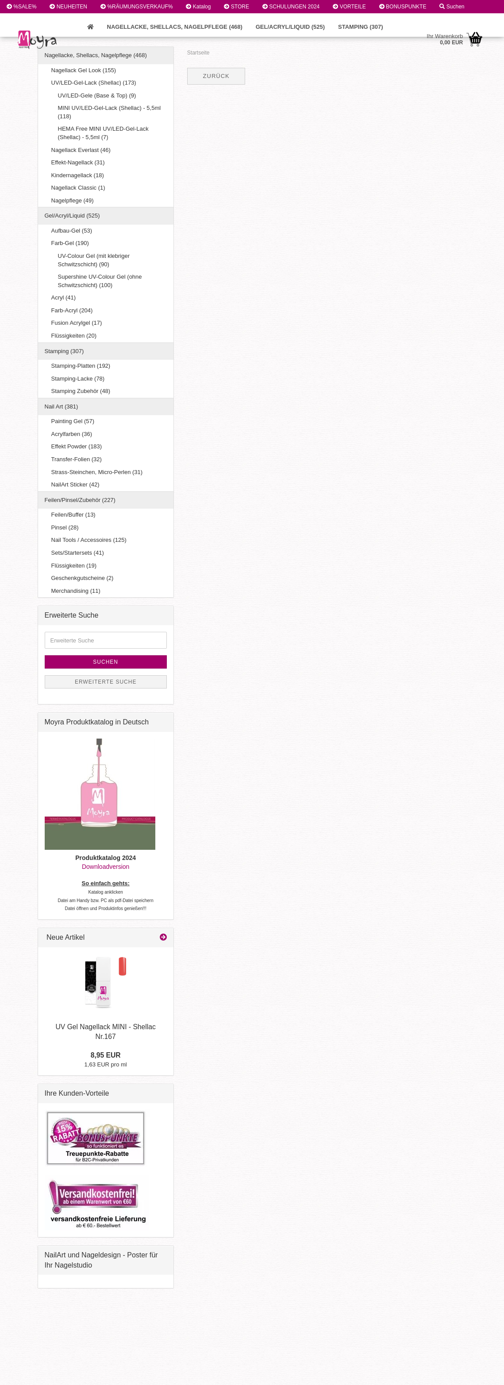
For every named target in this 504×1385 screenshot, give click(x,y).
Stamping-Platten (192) (81, 365)
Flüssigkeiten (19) (74, 565)
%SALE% (21, 7)
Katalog (198, 7)
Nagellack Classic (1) (78, 187)
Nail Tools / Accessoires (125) (89, 540)
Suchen (451, 7)
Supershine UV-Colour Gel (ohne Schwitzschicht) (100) (100, 280)
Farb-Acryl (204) (72, 310)
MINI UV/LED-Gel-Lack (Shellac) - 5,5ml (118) (109, 112)
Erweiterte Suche (106, 682)
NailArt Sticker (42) (75, 484)
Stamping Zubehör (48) (81, 391)
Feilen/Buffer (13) (73, 514)
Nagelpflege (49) (72, 200)
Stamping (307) (360, 26)
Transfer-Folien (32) (76, 459)
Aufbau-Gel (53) (71, 230)
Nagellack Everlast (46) (81, 150)
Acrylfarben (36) (71, 434)
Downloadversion (105, 866)
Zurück (216, 76)
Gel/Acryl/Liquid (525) (290, 26)
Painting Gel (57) (73, 421)
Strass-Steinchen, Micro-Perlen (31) (97, 472)
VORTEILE (349, 7)
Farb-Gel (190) (70, 243)
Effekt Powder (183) (76, 446)
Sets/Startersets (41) (77, 552)
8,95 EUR (105, 1055)
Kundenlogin (25, 20)
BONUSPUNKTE (403, 7)
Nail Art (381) (61, 406)
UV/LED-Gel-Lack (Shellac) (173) (93, 82)
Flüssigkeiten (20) (74, 335)
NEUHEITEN (68, 7)
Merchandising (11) (75, 590)
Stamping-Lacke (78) (78, 378)
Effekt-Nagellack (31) (78, 162)
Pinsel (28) (65, 527)
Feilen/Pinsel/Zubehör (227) (80, 500)
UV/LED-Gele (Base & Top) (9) (97, 95)
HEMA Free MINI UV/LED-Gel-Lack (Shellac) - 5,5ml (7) (103, 132)
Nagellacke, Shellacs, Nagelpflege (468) (174, 26)
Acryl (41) (63, 297)
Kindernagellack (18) (77, 175)
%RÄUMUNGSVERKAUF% (136, 7)
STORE (236, 7)
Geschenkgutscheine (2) (82, 578)
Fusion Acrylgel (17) (76, 322)
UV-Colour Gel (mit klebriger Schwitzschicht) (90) (94, 260)
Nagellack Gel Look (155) (83, 70)
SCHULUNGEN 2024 (290, 7)
